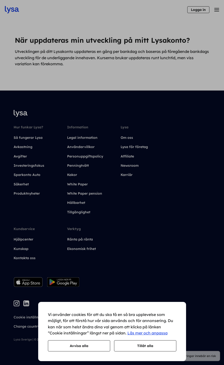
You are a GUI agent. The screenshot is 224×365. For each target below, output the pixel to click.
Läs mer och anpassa (147, 333)
